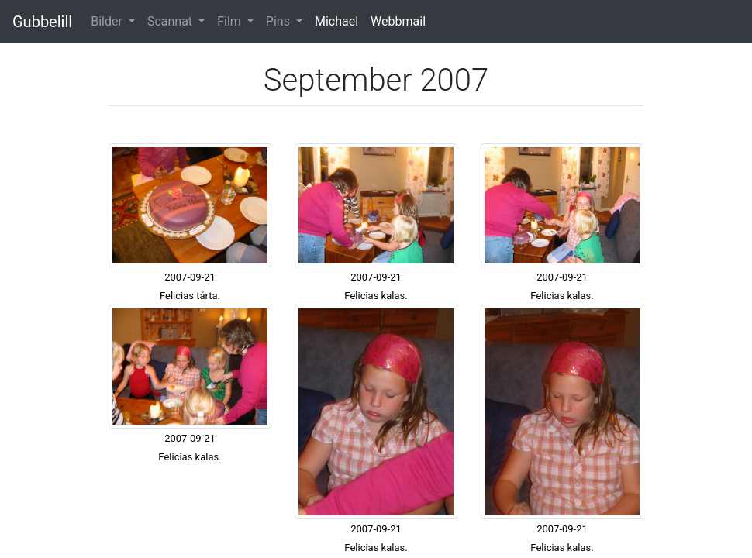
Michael (336, 21)
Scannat (171, 21)
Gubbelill (42, 21)
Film (230, 21)
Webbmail (398, 21)
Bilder (108, 21)
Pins (279, 21)
